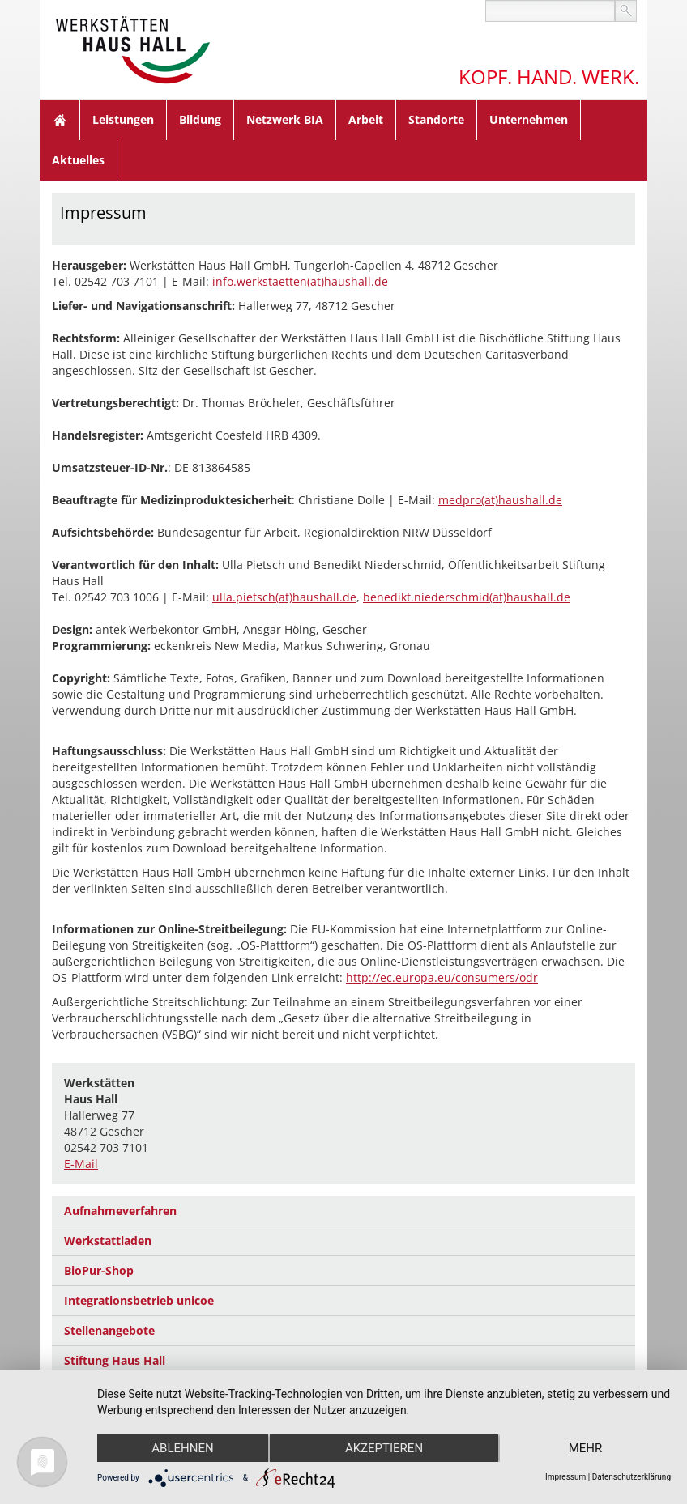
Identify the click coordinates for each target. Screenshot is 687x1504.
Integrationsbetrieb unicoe (139, 1300)
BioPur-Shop (99, 1270)
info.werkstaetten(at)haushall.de (300, 281)
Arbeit (365, 119)
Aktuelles (78, 160)
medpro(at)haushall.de (500, 500)
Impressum (565, 1476)
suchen (626, 11)
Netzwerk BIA (284, 119)
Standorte (436, 119)
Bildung (200, 119)
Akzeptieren (384, 1448)
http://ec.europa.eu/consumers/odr (442, 977)
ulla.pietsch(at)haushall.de (284, 597)
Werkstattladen (107, 1240)
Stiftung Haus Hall (114, 1360)
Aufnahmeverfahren (120, 1210)
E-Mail (81, 1163)
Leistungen (123, 119)
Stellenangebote (109, 1330)
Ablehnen (182, 1448)
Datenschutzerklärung (631, 1476)
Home (60, 120)
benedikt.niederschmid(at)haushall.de (466, 597)
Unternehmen (528, 119)
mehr (586, 1448)
